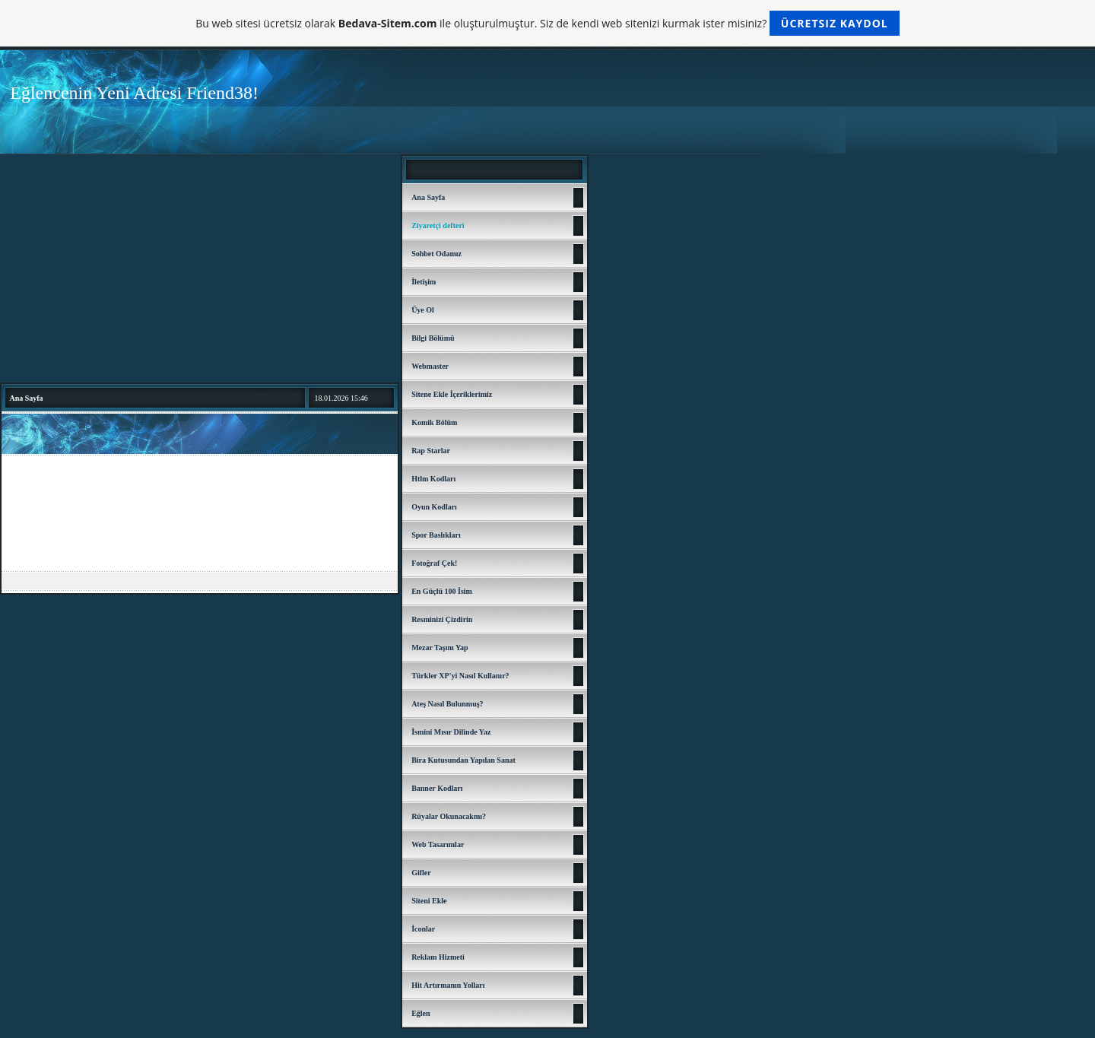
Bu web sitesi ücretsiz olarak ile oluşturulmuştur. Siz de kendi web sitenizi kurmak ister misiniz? (547, 23)
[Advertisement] (199, 268)
